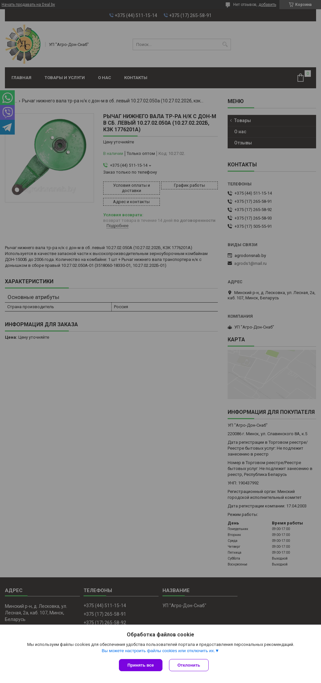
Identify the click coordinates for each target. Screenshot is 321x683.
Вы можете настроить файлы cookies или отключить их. (158, 650)
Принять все (140, 665)
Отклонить (189, 665)
